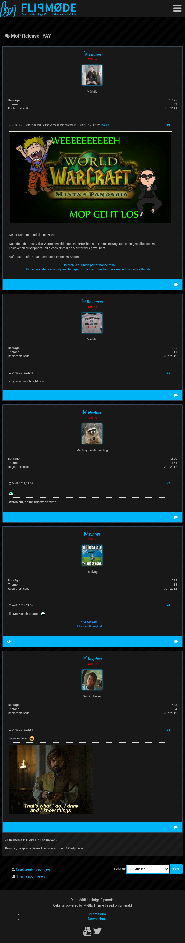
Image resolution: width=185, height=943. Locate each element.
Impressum (97, 914)
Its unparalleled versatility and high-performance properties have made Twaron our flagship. (89, 269)
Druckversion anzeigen (33, 870)
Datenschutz (97, 919)
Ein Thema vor (45, 840)
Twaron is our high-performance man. (89, 265)
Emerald (125, 905)
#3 (168, 483)
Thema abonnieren (31, 876)
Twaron (105, 125)
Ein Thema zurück (20, 840)
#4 (168, 605)
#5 (168, 729)
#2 (168, 372)
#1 (168, 125)
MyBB (87, 905)
